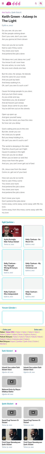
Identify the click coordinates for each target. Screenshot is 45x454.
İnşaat (12, 341)
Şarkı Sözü (28, 341)
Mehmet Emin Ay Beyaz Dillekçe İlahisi (11, 391)
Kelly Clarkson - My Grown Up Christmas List (33, 265)
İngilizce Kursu (29, 334)
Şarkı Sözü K (16, 12)
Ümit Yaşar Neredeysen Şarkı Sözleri (11, 443)
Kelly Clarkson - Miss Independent (11, 293)
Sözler (35, 341)
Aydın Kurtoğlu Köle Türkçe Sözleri (11, 240)
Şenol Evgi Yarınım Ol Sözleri (10, 421)
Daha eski (38, 330)
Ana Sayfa (6, 12)
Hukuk (15, 337)
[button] (3, 3)
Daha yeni (7, 330)
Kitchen (3, 344)
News (20, 334)
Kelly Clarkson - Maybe (32, 293)
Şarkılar (19, 341)
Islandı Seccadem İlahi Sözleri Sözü (11, 368)
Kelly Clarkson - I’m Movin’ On (33, 240)
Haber (18, 332)
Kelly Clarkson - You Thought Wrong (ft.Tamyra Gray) (11, 266)
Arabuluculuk (17, 339)
